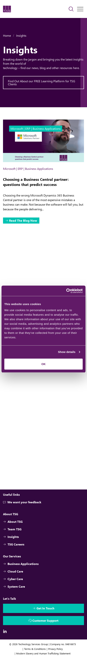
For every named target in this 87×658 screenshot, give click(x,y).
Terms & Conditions (35, 648)
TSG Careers (13, 544)
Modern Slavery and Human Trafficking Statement (43, 653)
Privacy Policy (55, 648)
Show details (67, 351)
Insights (21, 35)
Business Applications (21, 564)
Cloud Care (13, 571)
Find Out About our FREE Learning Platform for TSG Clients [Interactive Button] (41, 82)
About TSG (13, 522)
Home (7, 35)
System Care (14, 586)
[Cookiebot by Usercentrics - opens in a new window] (66, 290)
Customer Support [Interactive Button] (45, 620)
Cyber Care (13, 579)
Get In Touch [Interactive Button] (45, 608)
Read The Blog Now (23, 220)
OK (43, 364)
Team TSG (12, 529)
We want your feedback (22, 502)
